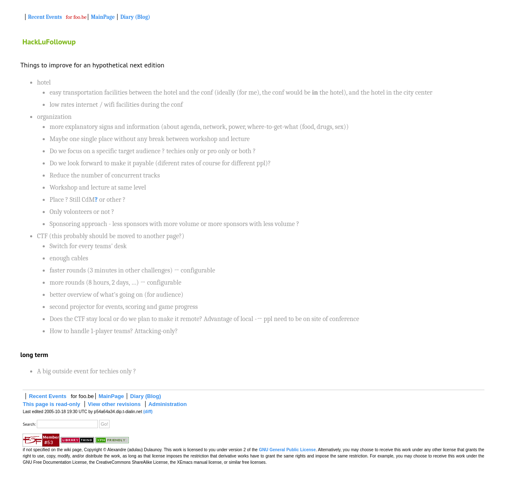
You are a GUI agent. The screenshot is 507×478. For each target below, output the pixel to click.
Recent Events (45, 17)
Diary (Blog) (135, 17)
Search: (29, 424)
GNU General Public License (287, 449)
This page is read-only (51, 404)
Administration (168, 404)
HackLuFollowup (49, 41)
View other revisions (114, 404)
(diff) (147, 411)
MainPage (103, 17)
